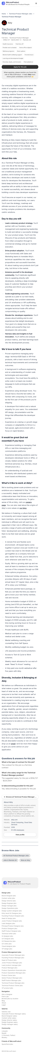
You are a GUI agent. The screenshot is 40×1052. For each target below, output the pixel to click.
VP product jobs (7, 988)
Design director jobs (9, 901)
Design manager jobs (9, 906)
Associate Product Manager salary (14, 1014)
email (13, 744)
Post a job (5, 996)
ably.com (14, 820)
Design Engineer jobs (9, 903)
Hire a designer (7, 994)
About (4, 1003)
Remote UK (27, 40)
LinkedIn (5, 1031)
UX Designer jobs (8, 938)
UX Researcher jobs (8, 941)
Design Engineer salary (10, 1022)
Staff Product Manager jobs (11, 980)
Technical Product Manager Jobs (20, 14)
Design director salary (9, 1020)
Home (4, 14)
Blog (3, 1001)
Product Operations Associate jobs (14, 970)
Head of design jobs (9, 918)
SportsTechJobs (7, 1044)
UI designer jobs (7, 936)
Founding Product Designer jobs (13, 916)
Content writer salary (9, 1018)
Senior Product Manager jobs (12, 978)
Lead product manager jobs (11, 965)
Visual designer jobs (9, 946)
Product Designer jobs (9, 928)
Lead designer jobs (8, 923)
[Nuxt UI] (15, 3)
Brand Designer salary (9, 1016)
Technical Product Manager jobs (13, 983)
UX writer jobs (7, 944)
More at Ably (25, 860)
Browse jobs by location (10, 998)
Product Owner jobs (9, 975)
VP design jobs (7, 949)
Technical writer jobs (9, 933)
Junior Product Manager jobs (12, 963)
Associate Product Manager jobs (13, 955)
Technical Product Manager (19, 38)
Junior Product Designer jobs (12, 921)
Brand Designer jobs (9, 896)
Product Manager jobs (9, 968)
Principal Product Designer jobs (13, 926)
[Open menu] (36, 3)
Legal (4, 1005)
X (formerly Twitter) (8, 1035)
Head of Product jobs (9, 960)
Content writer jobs (8, 898)
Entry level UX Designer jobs (11, 913)
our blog (23, 508)
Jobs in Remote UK (10, 860)
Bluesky (4, 1037)
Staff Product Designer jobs (11, 931)
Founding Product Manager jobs (13, 957)
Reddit (4, 1033)
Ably (7, 22)
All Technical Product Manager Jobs (16, 855)
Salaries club (6, 1012)
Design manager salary (10, 1024)
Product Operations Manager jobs (13, 973)
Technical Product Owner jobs (12, 985)
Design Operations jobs (10, 908)
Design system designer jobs (12, 911)
